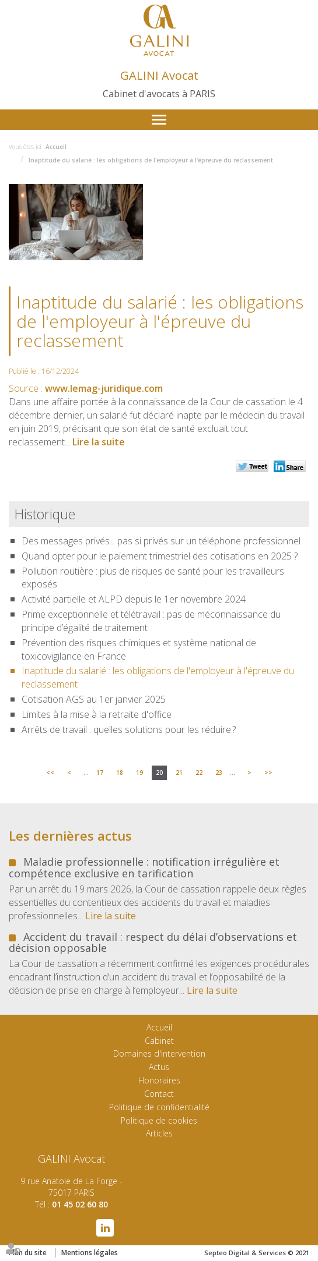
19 (139, 772)
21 (179, 772)
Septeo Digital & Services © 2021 (256, 1252)
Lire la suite (98, 441)
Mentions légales (89, 1253)
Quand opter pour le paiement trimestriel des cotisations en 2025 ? (160, 556)
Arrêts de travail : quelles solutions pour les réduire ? (129, 729)
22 (198, 772)
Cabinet (159, 1040)
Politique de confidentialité (159, 1107)
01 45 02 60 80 (80, 1204)
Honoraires (159, 1080)
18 (119, 772)
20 (159, 772)
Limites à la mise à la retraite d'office (97, 714)
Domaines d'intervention (159, 1053)
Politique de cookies (159, 1120)
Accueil (56, 147)
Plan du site (28, 1253)
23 (218, 772)
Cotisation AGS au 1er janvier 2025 (94, 699)
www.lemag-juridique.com (104, 388)
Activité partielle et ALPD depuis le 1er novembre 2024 (134, 599)
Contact (159, 1093)
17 (99, 772)
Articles (159, 1133)
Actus (159, 1066)
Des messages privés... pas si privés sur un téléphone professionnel (161, 540)
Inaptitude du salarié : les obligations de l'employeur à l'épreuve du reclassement (151, 160)
